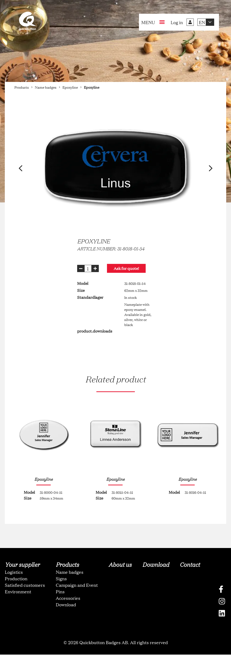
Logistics (14, 572)
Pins (60, 592)
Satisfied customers (25, 585)
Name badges (69, 572)
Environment (18, 592)
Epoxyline (43, 479)
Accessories (68, 598)
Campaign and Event (77, 585)
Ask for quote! (128, 268)
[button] (20, 168)
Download (66, 605)
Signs (61, 579)
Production (16, 579)
